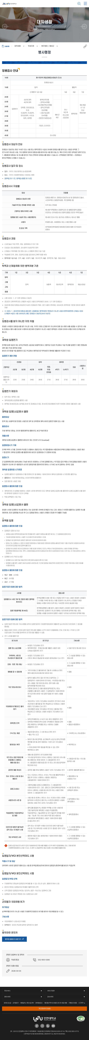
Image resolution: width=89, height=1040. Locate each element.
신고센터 (81, 1003)
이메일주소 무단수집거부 (27, 1003)
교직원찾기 (16, 1003)
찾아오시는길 (7, 1003)
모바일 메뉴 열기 (85, 3)
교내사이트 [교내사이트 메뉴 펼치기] (50, 997)
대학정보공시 (39, 1003)
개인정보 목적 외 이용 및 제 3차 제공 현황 (55, 1003)
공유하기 (84, 46)
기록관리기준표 (73, 1003)
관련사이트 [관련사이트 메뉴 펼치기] (7, 997)
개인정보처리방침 (44, 1009)
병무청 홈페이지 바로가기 (13, 939)
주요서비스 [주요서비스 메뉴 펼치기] (7, 991)
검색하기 (79, 3)
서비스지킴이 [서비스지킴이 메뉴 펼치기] (51, 991)
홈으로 (7, 46)
